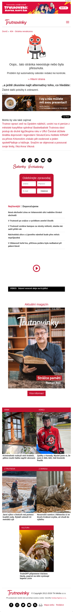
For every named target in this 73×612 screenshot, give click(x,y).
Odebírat (44, 191)
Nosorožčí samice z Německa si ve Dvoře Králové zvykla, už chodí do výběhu (53, 517)
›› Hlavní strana (36, 79)
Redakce (60, 605)
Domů (4, 31)
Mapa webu (49, 605)
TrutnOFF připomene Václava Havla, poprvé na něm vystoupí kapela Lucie (34, 576)
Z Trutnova (9, 469)
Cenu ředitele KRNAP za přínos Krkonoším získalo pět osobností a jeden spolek (35, 139)
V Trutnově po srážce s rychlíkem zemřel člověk (30, 221)
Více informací (36, 393)
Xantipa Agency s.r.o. (58, 598)
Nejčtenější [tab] (14, 206)
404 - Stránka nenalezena (21, 31)
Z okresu (43, 469)
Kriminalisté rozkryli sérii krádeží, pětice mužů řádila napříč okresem (19, 456)
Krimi (6, 410)
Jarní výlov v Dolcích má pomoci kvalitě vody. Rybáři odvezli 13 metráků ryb (18, 517)
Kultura (25, 528)
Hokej (41, 410)
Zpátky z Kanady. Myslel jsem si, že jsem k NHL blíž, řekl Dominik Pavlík (53, 458)
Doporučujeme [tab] (30, 206)
